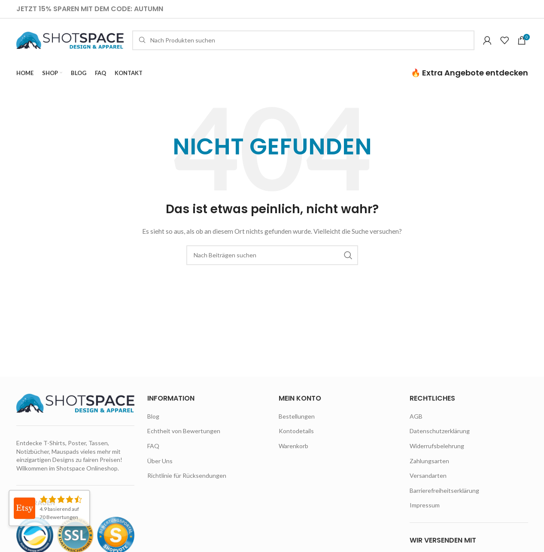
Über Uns (160, 461)
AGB (416, 417)
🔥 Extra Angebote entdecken (469, 73)
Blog (153, 417)
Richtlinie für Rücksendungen (186, 476)
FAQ (153, 446)
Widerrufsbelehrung (437, 446)
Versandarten (428, 476)
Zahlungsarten (429, 461)
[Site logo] (70, 40)
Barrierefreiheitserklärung (444, 491)
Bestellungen (297, 417)
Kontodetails (296, 431)
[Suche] (303, 41)
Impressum (425, 506)
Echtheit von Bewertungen (183, 431)
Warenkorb (293, 446)
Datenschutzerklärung (440, 431)
